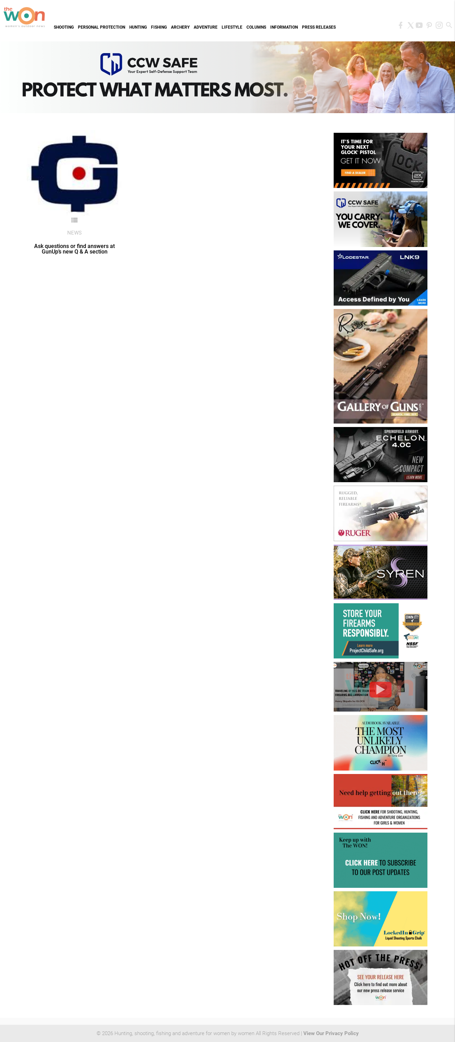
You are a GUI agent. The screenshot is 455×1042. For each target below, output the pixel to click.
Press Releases (319, 27)
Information (284, 27)
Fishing (159, 27)
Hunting (138, 27)
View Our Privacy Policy (331, 1033)
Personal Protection (101, 27)
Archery (180, 27)
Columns (256, 27)
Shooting (64, 27)
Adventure (206, 27)
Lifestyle (232, 27)
